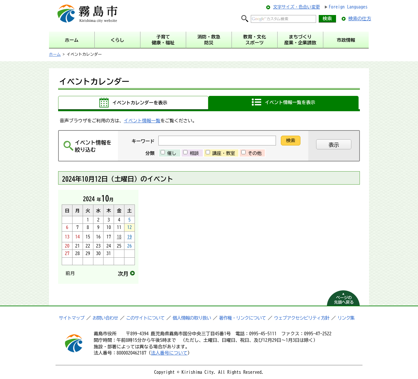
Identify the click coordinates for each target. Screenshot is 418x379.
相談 (194, 153)
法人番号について (169, 353)
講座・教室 (223, 153)
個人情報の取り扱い (192, 318)
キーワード (143, 141)
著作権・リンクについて (242, 318)
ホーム (55, 54)
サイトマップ (71, 318)
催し (171, 153)
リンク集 (345, 318)
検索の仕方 (359, 18)
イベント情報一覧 (142, 120)
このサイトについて (145, 318)
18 (119, 237)
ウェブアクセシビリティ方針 (301, 318)
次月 (123, 273)
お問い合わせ (105, 318)
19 (129, 237)
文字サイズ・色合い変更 (296, 7)
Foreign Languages (348, 7)
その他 (255, 153)
